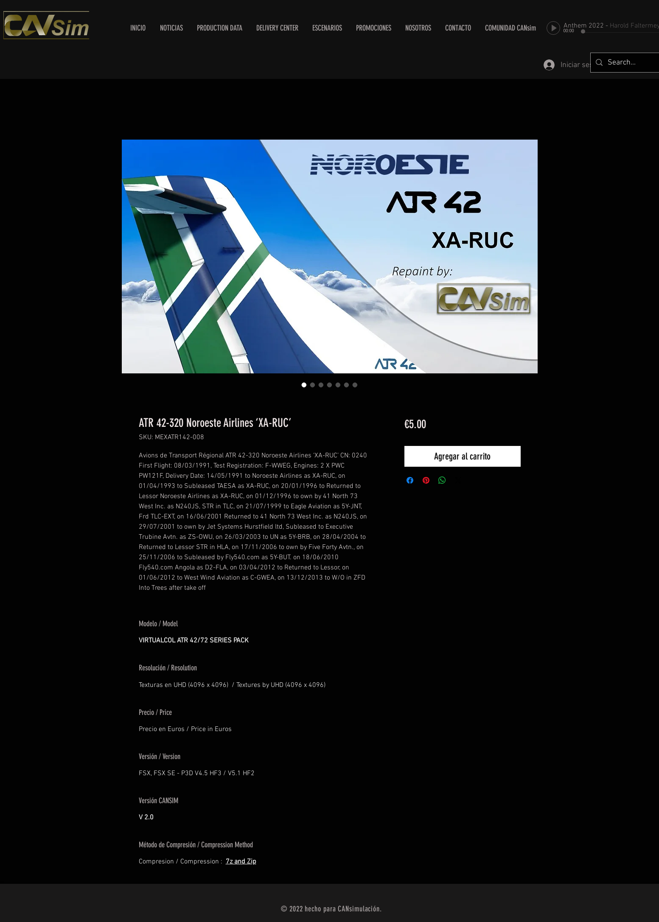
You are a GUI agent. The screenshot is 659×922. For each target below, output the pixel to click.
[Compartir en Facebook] (410, 480)
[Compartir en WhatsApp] (442, 480)
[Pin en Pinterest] (426, 480)
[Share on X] (458, 480)
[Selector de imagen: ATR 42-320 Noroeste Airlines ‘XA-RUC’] (304, 385)
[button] (278, 28)
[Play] (553, 28)
